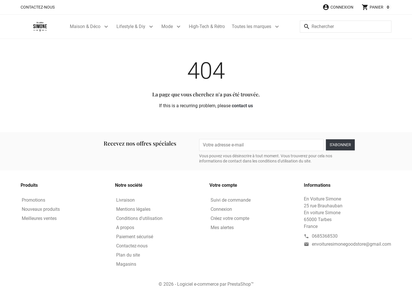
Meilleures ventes (39, 218)
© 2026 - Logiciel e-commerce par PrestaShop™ (206, 284)
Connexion (221, 209)
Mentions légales (133, 209)
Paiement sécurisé (134, 236)
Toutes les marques (251, 26)
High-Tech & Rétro (207, 26)
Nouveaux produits (41, 209)
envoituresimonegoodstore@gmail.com (351, 244)
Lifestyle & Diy (130, 26)
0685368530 (325, 236)
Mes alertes (222, 227)
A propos (125, 227)
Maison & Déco (85, 26)
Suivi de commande (231, 200)
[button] (338, 7)
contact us (242, 105)
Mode (167, 26)
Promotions (33, 200)
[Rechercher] (345, 27)
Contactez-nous (38, 7)
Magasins (126, 264)
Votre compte (223, 185)
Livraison (125, 200)
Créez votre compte (230, 218)
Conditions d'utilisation (139, 218)
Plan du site (128, 255)
